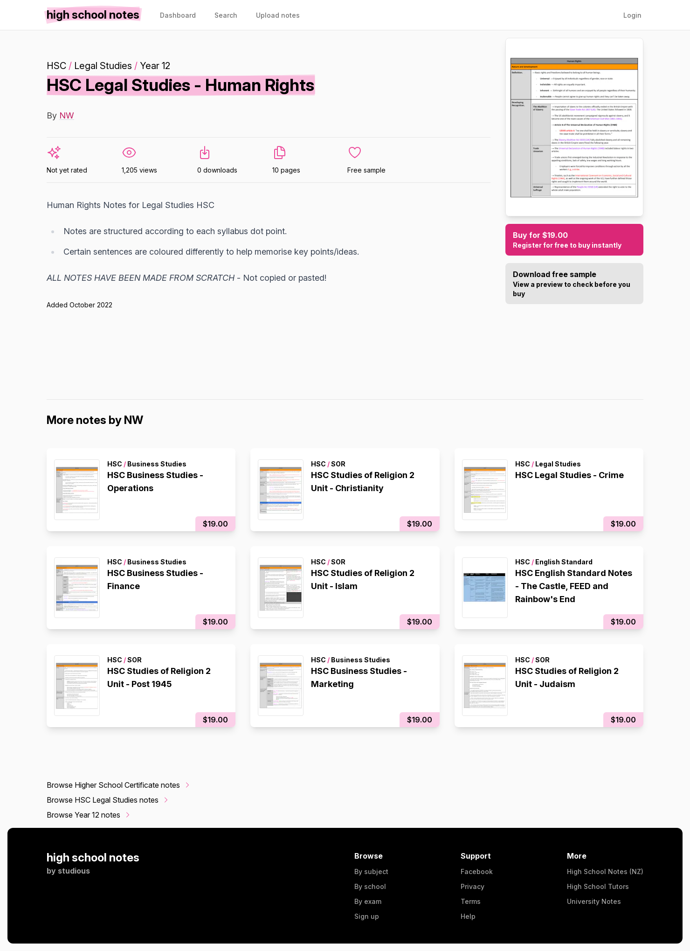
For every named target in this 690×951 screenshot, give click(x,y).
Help (468, 916)
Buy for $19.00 (574, 240)
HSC (56, 65)
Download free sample (574, 284)
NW (66, 115)
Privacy (472, 886)
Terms (471, 901)
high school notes (93, 857)
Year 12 (155, 65)
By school (370, 886)
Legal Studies (103, 65)
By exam (367, 901)
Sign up (366, 916)
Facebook (477, 871)
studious (74, 870)
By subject (371, 871)
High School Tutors (598, 886)
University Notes (594, 901)
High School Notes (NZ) (605, 871)
